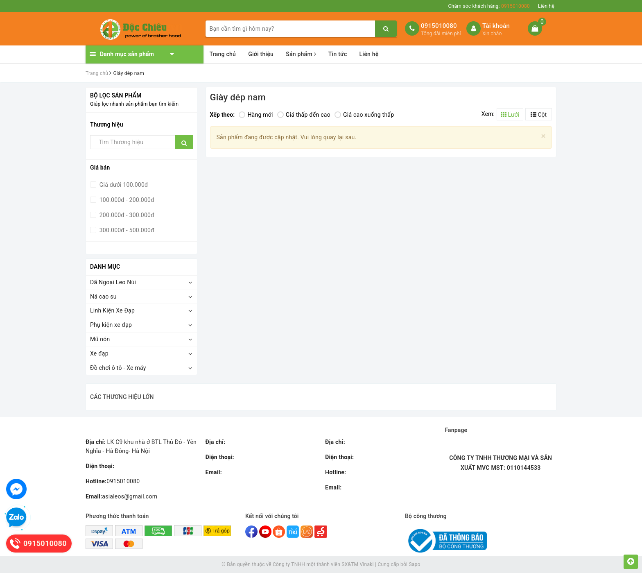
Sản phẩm (301, 54)
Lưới (510, 114)
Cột (539, 114)
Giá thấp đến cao (303, 114)
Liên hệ (546, 6)
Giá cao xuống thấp (364, 114)
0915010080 (439, 25)
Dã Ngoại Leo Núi (113, 282)
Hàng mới (256, 114)
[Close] (543, 136)
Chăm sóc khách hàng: (489, 6)
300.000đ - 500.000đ (126, 230)
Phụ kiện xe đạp (111, 325)
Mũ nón (100, 339)
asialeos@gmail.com (121, 496)
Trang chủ (223, 54)
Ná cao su (103, 296)
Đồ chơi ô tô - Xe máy (118, 368)
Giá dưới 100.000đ (123, 184)
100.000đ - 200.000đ (126, 200)
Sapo (414, 564)
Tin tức (337, 54)
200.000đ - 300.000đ (126, 215)
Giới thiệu (261, 54)
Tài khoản (496, 25)
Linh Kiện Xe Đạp (112, 310)
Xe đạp (99, 353)
